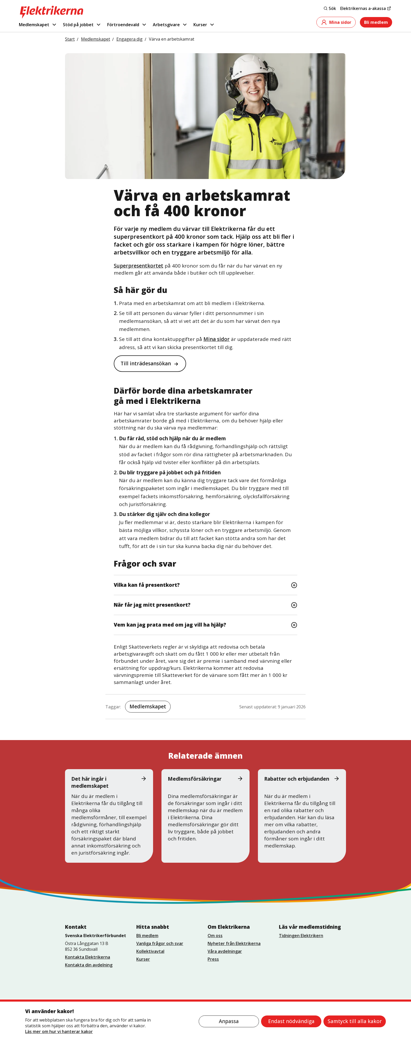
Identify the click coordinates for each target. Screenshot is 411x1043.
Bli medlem (376, 22)
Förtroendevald (127, 25)
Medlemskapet (38, 25)
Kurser (204, 25)
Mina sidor (336, 22)
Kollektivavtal (150, 951)
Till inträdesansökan (146, 363)
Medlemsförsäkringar (205, 778)
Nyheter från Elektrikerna (234, 943)
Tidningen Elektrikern (301, 935)
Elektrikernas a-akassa (365, 8)
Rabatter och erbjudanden (302, 778)
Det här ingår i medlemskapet (109, 782)
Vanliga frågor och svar (159, 943)
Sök (329, 8)
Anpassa (229, 1021)
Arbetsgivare (170, 25)
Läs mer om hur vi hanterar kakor (59, 1031)
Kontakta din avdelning (88, 965)
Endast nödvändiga (291, 1021)
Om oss (215, 935)
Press (213, 959)
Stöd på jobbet (82, 25)
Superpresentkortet (138, 265)
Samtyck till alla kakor (355, 1021)
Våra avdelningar (225, 951)
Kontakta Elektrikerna (87, 957)
